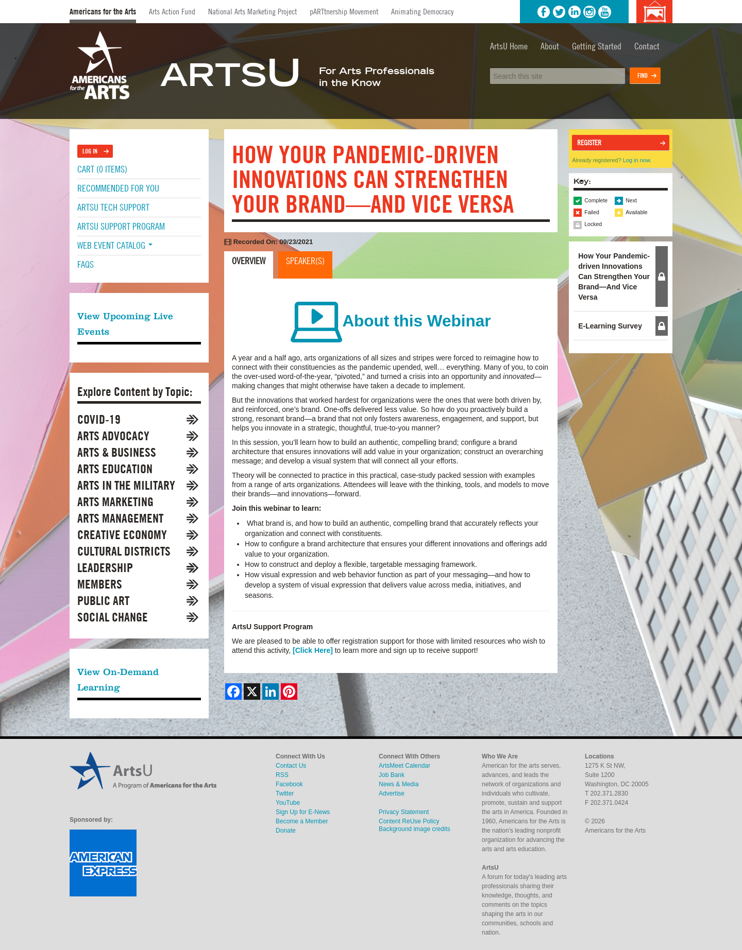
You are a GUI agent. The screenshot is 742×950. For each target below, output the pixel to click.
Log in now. (637, 160)
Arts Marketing (115, 501)
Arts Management (120, 518)
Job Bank (391, 775)
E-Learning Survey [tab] (610, 326)
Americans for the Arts (103, 11)
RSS (282, 775)
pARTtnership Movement (344, 11)
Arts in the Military (126, 485)
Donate (286, 830)
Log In (89, 151)
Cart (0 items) (102, 169)
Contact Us (291, 765)
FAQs (85, 264)
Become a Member (302, 821)
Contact (647, 46)
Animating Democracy (422, 11)
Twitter (559, 12)
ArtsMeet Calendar (404, 765)
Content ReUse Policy (409, 821)
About (550, 46)
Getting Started (596, 46)
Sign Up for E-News (303, 812)
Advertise (391, 793)
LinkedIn (574, 12)
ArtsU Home (509, 46)
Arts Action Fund (172, 11)
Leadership (105, 567)
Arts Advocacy (113, 435)
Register (589, 143)
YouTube (605, 12)
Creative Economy (122, 534)
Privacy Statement (404, 812)
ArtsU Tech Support (113, 207)
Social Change (112, 617)
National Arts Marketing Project (252, 11)
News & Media (398, 784)
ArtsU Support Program (121, 226)
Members (99, 584)
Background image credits (654, 11)
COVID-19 (99, 419)
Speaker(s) (305, 260)
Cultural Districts (124, 551)
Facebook (543, 12)
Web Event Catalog (115, 245)
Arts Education (115, 468)
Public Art (103, 600)
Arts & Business (116, 452)
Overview (248, 260)
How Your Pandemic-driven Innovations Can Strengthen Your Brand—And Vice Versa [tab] (614, 276)
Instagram (589, 12)
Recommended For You (118, 188)
